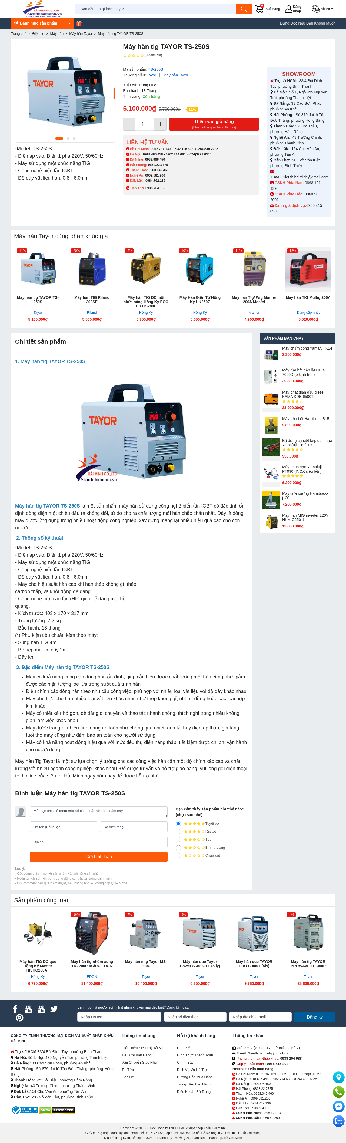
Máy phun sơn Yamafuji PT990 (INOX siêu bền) (302, 469)
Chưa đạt (198, 855)
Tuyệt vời (198, 823)
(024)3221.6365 (199, 154)
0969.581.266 (155, 175)
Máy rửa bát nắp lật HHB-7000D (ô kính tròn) (303, 372)
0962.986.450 (155, 159)
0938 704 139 (260, 1108)
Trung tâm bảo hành (194, 1084)
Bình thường (200, 847)
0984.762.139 (155, 180)
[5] (178, 823)
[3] (178, 839)
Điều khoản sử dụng (194, 1092)
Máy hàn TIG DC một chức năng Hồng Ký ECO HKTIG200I (146, 301)
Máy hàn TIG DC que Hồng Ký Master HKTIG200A (37, 965)
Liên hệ (128, 1077)
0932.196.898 (183, 149)
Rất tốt (196, 831)
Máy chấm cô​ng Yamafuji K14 (307, 348)
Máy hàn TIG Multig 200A (308, 297)
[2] (178, 847)
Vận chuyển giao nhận (140, 1062)
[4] (178, 831)
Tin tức (128, 1070)
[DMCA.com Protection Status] (57, 1110)
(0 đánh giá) (142, 55)
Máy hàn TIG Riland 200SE (91, 299)
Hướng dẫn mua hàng (195, 1077)
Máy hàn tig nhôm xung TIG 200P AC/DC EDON (92, 963)
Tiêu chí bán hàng (136, 1055)
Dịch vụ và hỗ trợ (192, 1070)
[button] (323, 9)
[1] (178, 855)
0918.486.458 (153, 154)
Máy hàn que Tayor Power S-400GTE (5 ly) (200, 963)
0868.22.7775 (158, 165)
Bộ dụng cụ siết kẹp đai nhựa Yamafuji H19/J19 (307, 442)
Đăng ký (315, 1017)
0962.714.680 (175, 154)
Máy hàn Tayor (176, 75)
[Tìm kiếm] (245, 9)
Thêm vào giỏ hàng (214, 124)
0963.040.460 (158, 170)
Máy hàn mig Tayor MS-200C (146, 963)
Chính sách (186, 1062)
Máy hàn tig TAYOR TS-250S (38, 299)
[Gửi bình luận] (99, 857)
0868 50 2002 (271, 1118)
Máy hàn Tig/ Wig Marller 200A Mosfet (254, 299)
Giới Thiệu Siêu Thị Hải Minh (144, 1048)
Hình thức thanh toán (195, 1055)
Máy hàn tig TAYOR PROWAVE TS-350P (308, 963)
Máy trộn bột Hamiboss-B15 (305, 419)
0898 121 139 (272, 1113)
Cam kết (184, 1048)
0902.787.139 (161, 149)
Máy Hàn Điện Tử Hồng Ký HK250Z (200, 299)
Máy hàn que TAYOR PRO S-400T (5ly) (254, 963)
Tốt (193, 839)
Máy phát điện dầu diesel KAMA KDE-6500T (303, 394)
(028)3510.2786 (206, 149)
